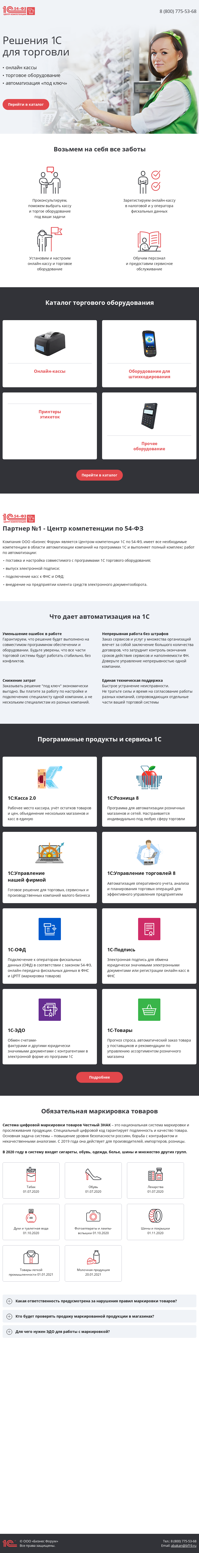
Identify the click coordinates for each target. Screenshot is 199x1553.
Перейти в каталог (26, 104)
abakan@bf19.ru (183, 1545)
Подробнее (99, 1077)
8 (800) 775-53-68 (183, 1541)
